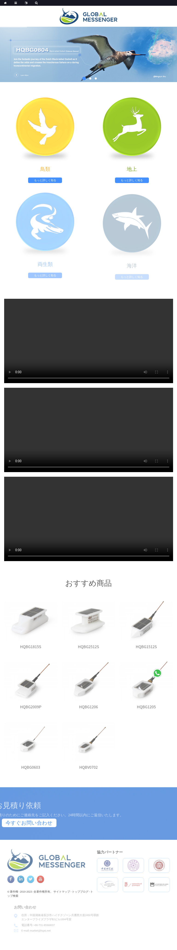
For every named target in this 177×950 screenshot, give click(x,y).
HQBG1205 (146, 711)
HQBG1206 (88, 711)
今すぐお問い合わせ (29, 823)
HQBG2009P (30, 711)
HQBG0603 (30, 771)
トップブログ (91, 891)
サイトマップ (73, 891)
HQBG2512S (88, 651)
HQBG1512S (146, 651)
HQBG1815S (30, 651)
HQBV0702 (88, 771)
